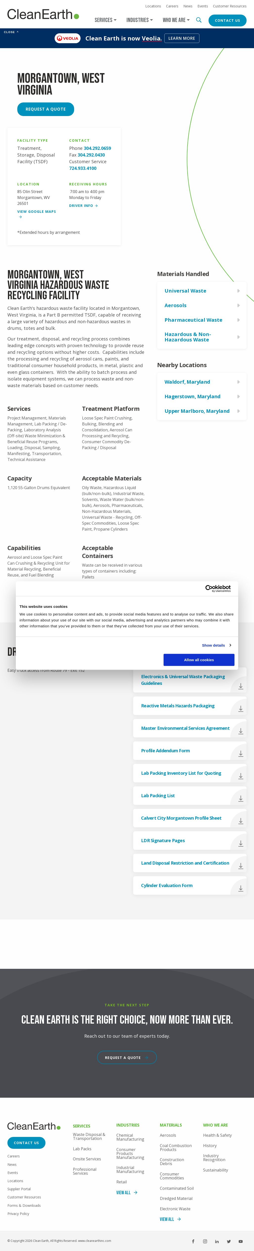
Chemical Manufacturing (130, 1137)
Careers (172, 6)
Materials (171, 1125)
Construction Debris (172, 1161)
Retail (121, 1182)
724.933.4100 (82, 168)
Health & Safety (217, 1135)
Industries (127, 1125)
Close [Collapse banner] (11, 32)
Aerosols (168, 1135)
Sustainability (215, 1170)
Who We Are (215, 1125)
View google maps (36, 211)
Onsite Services (87, 1159)
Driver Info (81, 205)
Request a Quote (46, 109)
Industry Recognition (214, 1157)
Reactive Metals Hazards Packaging (177, 706)
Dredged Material (176, 1198)
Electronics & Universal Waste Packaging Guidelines (183, 680)
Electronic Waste (175, 1208)
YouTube (241, 1241)
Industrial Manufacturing (130, 1169)
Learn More (182, 38)
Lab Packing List (158, 795)
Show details (213, 645)
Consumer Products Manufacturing (130, 1153)
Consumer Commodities (172, 1176)
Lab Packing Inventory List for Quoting (181, 773)
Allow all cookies (199, 660)
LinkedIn (217, 1241)
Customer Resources (230, 6)
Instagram (205, 1241)
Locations (153, 6)
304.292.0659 (97, 148)
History (210, 1145)
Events (202, 6)
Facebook (193, 1241)
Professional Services (84, 1171)
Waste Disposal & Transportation (89, 1136)
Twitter (229, 1241)
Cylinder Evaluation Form (166, 885)
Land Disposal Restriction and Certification (185, 863)
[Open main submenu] (106, 20)
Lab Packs (82, 1149)
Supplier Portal (19, 1189)
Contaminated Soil (177, 1188)
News (187, 6)
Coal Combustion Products (176, 1147)
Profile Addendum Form (165, 751)
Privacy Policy (18, 1213)
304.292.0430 (91, 155)
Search (199, 20)
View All (123, 1193)
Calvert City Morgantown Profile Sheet (181, 818)
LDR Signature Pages (163, 840)
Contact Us (227, 20)
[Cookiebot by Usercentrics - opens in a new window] (212, 588)
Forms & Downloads (24, 1205)
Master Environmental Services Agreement (185, 728)
